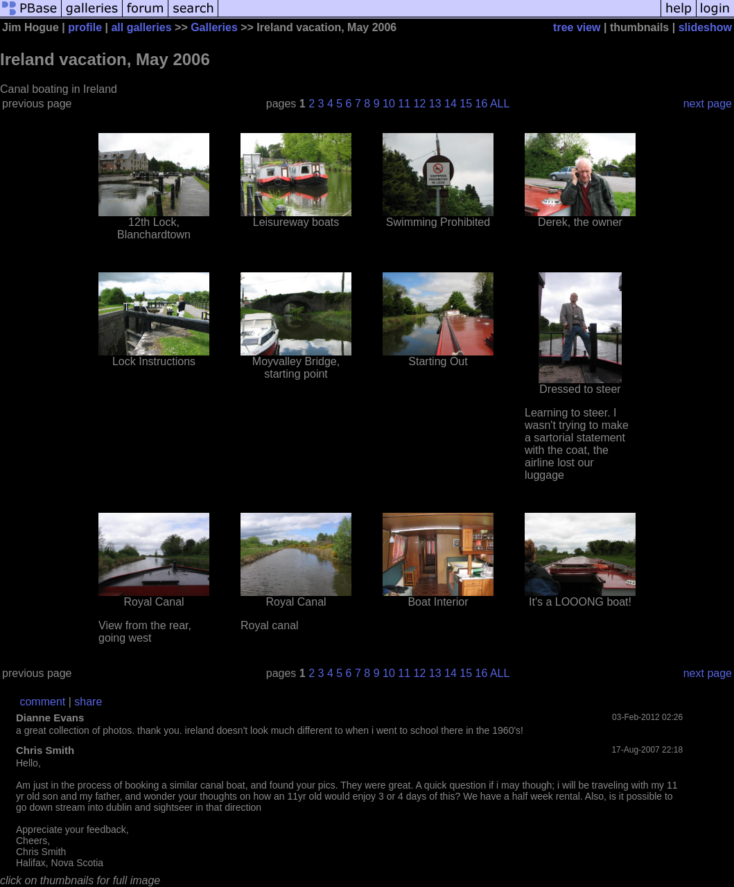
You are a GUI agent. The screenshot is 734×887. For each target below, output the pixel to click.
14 (450, 103)
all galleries (141, 27)
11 (404, 103)
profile (85, 27)
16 (481, 103)
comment (42, 702)
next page (707, 103)
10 (389, 103)
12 (420, 103)
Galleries (214, 27)
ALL (499, 103)
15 (466, 103)
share (88, 702)
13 (435, 103)
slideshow (705, 27)
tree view (576, 27)
